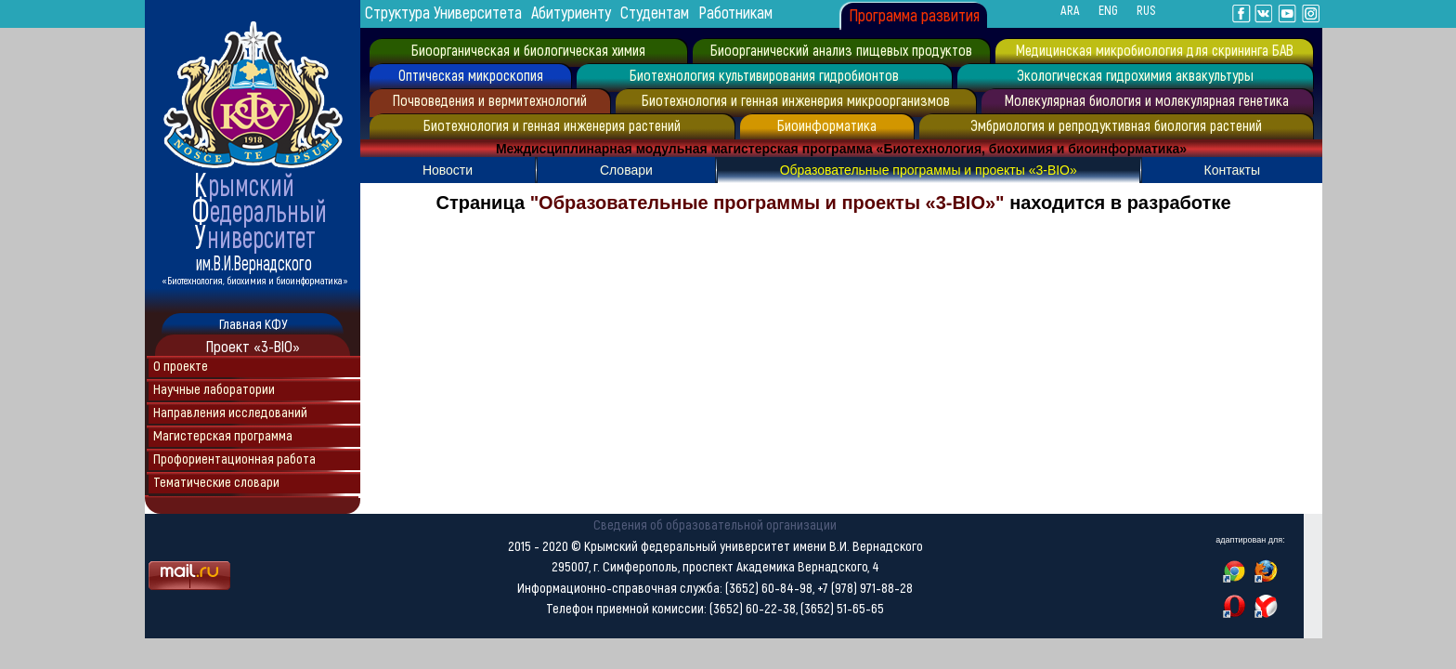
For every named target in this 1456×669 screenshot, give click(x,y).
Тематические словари (216, 481)
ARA (1070, 10)
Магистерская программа (222, 434)
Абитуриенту (571, 12)
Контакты (1232, 170)
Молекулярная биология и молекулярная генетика (1147, 100)
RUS (1146, 10)
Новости (447, 170)
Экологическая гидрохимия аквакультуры (1135, 75)
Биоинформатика (827, 125)
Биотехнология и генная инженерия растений (552, 125)
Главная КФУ (253, 323)
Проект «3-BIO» (253, 345)
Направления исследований (230, 411)
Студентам (654, 12)
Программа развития (914, 15)
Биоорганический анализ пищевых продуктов (841, 50)
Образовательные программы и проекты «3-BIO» (928, 170)
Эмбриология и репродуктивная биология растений (1116, 125)
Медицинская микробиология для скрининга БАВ (1155, 50)
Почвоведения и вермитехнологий (490, 100)
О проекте (180, 365)
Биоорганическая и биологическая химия (528, 50)
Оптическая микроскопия (470, 75)
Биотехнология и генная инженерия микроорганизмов (796, 100)
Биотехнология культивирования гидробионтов (764, 75)
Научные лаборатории (214, 388)
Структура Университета (443, 12)
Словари (626, 170)
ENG (1108, 10)
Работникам (735, 12)
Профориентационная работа (234, 458)
